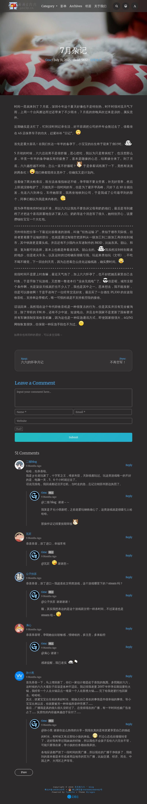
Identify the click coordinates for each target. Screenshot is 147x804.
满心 (28, 625)
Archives (76, 6)
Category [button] (48, 6)
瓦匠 (28, 533)
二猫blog (31, 461)
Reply (129, 465)
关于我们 (100, 6)
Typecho (70, 792)
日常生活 (96, 60)
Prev (24, 772)
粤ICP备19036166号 (55, 790)
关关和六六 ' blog (84, 787)
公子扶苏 (31, 574)
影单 (63, 6)
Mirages (90, 792)
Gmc (48, 60)
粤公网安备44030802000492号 (86, 790)
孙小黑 (30, 672)
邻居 (88, 6)
